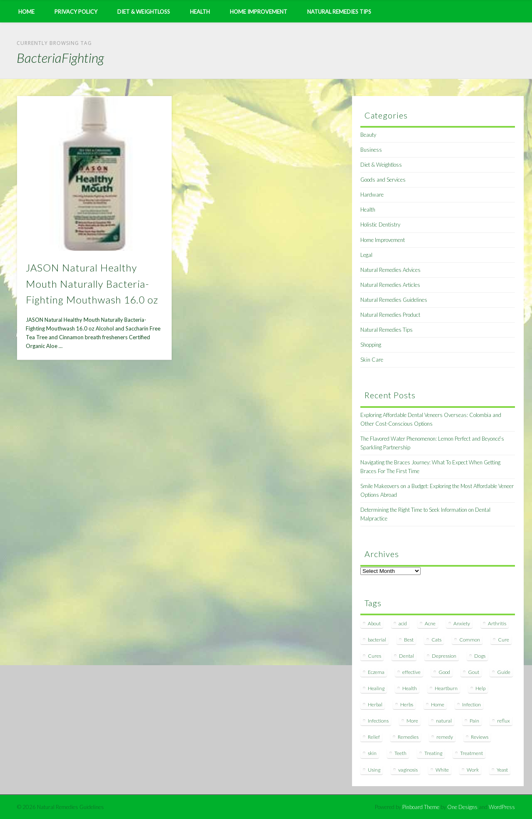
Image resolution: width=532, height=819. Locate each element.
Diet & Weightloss (143, 11)
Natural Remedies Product (390, 314)
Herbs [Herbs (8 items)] (406, 704)
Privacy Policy (75, 11)
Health (200, 11)
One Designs (462, 807)
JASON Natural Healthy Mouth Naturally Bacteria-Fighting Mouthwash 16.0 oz (92, 283)
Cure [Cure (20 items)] (503, 639)
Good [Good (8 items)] (444, 672)
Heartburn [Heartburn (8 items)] (446, 688)
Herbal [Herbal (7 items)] (375, 704)
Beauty (368, 134)
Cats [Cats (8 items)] (436, 639)
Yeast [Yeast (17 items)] (502, 770)
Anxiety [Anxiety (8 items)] (461, 623)
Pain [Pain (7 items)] (474, 721)
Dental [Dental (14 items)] (406, 656)
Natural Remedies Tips (339, 11)
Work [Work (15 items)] (473, 770)
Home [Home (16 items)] (437, 704)
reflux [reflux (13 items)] (503, 721)
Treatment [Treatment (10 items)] (471, 753)
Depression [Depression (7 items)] (444, 656)
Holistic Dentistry (380, 224)
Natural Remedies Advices (390, 269)
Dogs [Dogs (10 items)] (479, 656)
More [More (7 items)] (412, 721)
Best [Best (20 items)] (409, 639)
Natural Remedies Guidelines (393, 299)
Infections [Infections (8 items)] (378, 721)
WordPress (502, 807)
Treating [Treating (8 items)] (433, 753)
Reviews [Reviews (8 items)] (479, 737)
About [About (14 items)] (374, 623)
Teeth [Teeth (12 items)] (400, 753)
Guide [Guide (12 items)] (503, 672)
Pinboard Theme (420, 807)
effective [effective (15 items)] (411, 672)
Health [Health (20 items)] (409, 688)
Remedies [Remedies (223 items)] (408, 737)
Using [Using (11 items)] (374, 770)
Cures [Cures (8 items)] (374, 656)
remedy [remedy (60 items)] (444, 737)
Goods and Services (383, 179)
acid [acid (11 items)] (403, 623)
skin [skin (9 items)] (372, 753)
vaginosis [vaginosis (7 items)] (408, 770)
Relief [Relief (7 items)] (374, 737)
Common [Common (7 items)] (469, 639)
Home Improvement (258, 11)
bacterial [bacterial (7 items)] (377, 639)
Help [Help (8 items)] (480, 688)
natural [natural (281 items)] (444, 721)
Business (371, 149)
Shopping (370, 344)
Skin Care (371, 359)
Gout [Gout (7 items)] (473, 672)
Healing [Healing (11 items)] (376, 688)
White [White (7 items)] (442, 770)
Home (26, 11)
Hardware (372, 194)
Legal (366, 255)
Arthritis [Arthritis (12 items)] (497, 623)
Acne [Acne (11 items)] (430, 623)
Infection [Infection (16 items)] (471, 704)
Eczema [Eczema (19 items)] (376, 672)
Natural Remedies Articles (390, 284)
